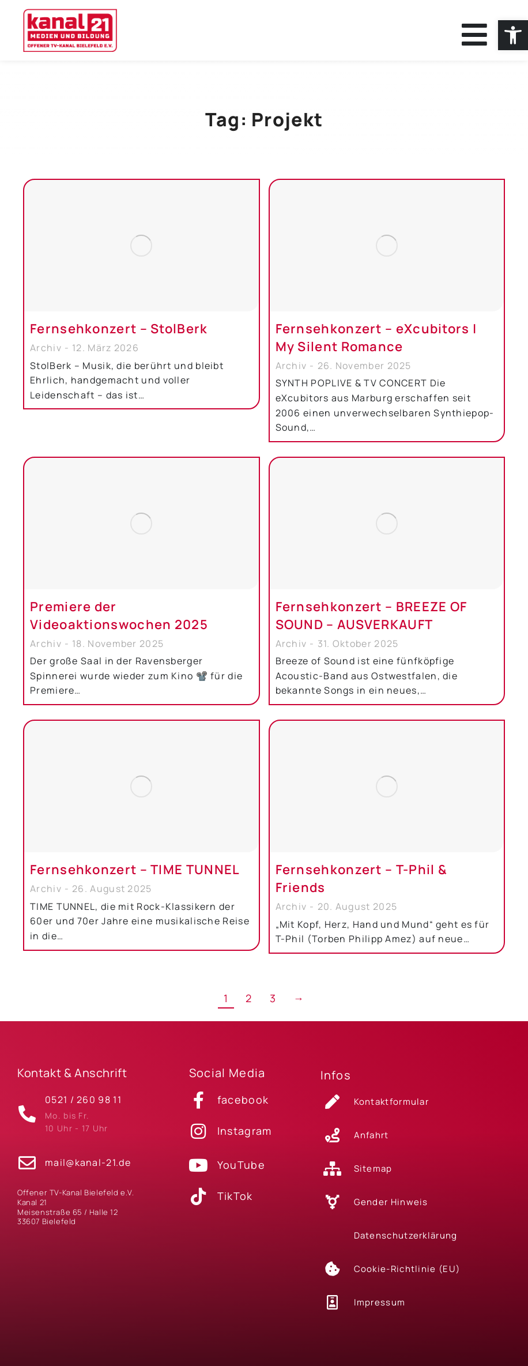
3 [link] (273, 1007)
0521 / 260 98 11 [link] (83, 1105)
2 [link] (249, 1007)
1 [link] (226, 1007)
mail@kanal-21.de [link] (88, 1164)
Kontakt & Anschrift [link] (72, 1082)
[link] (513, 35)
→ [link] (298, 1007)
